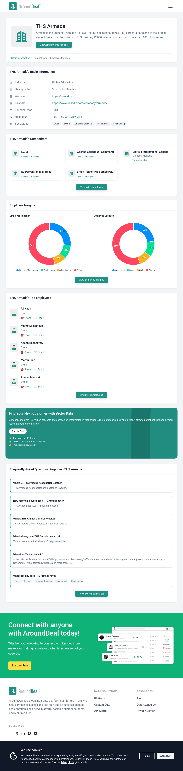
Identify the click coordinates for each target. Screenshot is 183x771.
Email (39, 318)
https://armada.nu (63, 96)
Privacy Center (146, 710)
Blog (139, 698)
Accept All (165, 756)
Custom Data (102, 704)
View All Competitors (91, 187)
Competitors (40, 58)
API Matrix (100, 710)
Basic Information (20, 58)
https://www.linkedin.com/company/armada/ (79, 103)
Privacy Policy (68, 762)
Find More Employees (91, 394)
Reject (147, 756)
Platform (99, 698)
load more (156, 37)
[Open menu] (170, 6)
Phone (26, 318)
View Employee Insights (91, 279)
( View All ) (75, 116)
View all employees (30, 157)
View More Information (91, 593)
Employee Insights (60, 58)
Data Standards (146, 704)
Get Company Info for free (54, 44)
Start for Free (18, 431)
